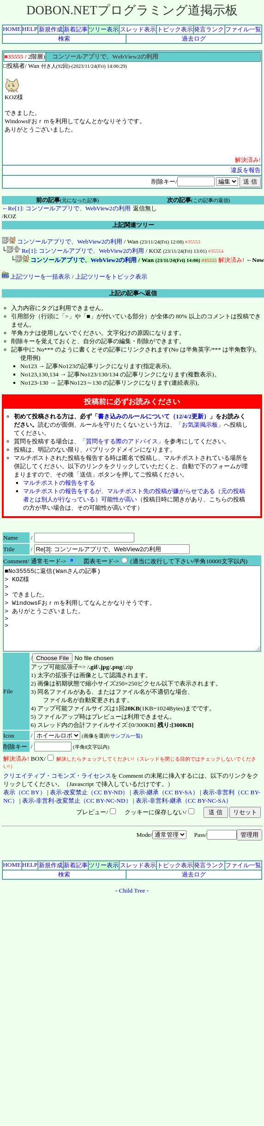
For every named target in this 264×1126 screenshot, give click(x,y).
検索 (64, 38)
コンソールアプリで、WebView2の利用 (62, 241)
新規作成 (51, 29)
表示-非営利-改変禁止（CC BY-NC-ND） (77, 819)
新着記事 (76, 29)
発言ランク (209, 29)
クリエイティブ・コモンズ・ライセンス (57, 794)
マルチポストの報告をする (59, 484)
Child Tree (132, 909)
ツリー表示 (104, 29)
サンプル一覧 (125, 754)
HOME (12, 28)
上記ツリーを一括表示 (36, 278)
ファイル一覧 (243, 29)
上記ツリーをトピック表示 (111, 278)
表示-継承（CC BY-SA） (165, 810)
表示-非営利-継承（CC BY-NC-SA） (184, 819)
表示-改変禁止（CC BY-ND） (89, 810)
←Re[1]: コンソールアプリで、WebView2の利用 (66, 208)
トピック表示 (175, 29)
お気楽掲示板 (200, 426)
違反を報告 (246, 170)
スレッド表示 (138, 29)
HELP (29, 28)
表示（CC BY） (24, 810)
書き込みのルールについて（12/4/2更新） (154, 418)
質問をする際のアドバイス (122, 443)
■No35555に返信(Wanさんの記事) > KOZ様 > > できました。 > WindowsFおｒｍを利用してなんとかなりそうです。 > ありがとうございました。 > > (132, 618)
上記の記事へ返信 (133, 295)
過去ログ (194, 38)
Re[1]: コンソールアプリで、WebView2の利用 (75, 251)
